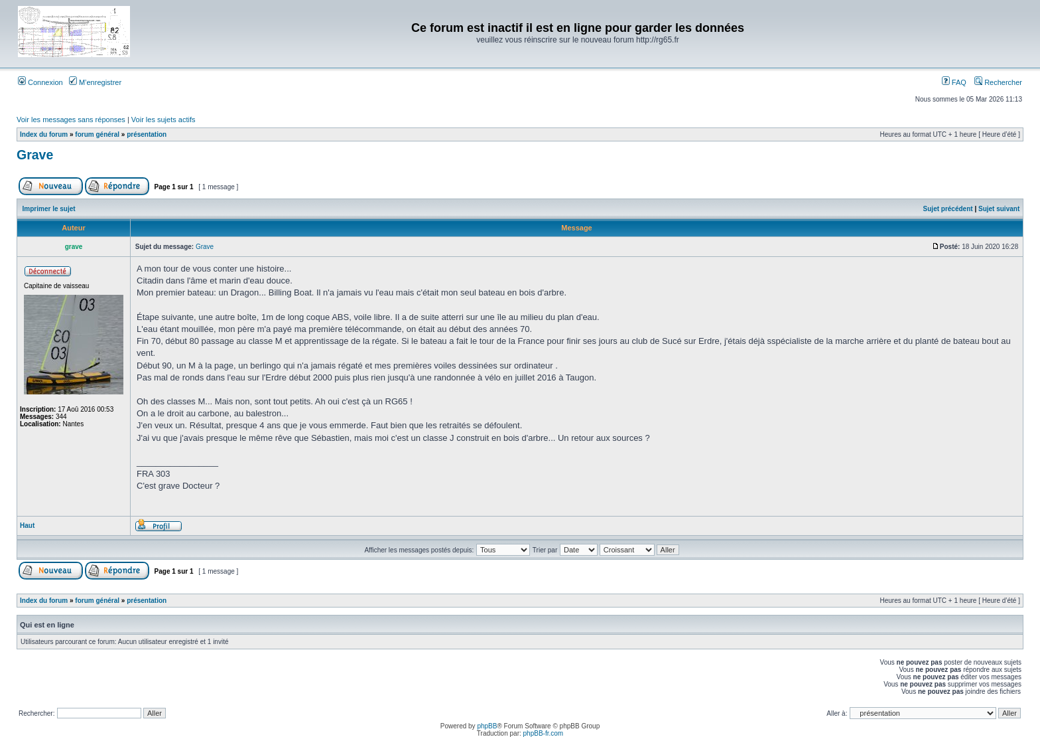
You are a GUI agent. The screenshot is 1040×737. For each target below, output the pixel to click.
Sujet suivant (998, 208)
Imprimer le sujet (49, 208)
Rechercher (998, 82)
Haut (27, 525)
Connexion (40, 82)
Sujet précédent (948, 208)
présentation (146, 134)
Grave (35, 154)
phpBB (487, 726)
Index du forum (44, 134)
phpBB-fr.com (543, 733)
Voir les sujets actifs (163, 119)
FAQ (954, 82)
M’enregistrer (95, 82)
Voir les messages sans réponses (71, 119)
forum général (97, 134)
